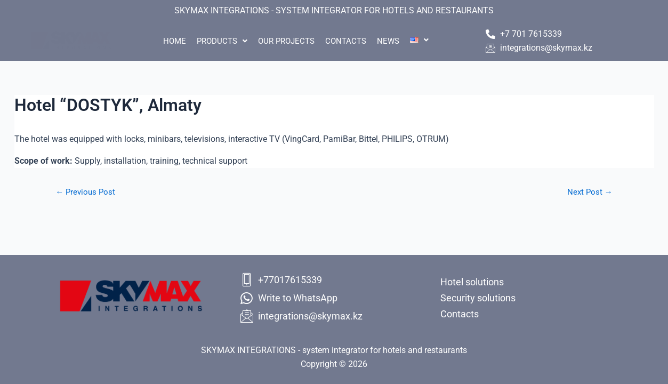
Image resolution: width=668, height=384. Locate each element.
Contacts (348, 41)
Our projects (283, 41)
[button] (214, 41)
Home (161, 41)
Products (214, 41)
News (396, 41)
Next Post (588, 192)
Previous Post (88, 192)
